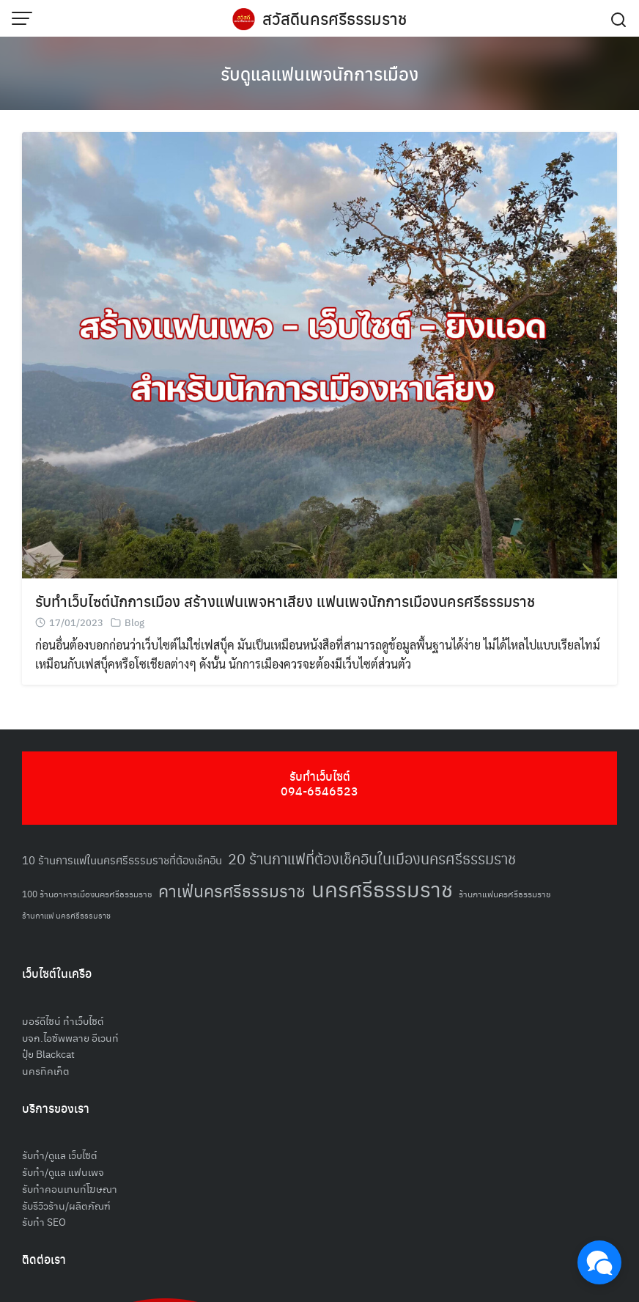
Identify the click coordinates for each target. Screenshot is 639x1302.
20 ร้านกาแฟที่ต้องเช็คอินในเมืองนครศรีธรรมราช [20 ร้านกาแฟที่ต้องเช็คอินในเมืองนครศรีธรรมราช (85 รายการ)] (372, 858)
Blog (134, 622)
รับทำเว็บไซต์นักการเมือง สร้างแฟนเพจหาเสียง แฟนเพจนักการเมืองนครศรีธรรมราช (285, 600)
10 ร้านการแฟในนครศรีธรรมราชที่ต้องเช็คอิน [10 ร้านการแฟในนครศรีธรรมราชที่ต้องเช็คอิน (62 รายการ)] (122, 859)
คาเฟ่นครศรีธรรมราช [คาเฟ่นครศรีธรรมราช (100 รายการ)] (232, 890)
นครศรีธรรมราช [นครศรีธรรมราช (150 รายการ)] (382, 888)
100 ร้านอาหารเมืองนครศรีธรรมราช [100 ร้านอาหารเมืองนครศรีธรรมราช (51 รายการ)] (87, 893)
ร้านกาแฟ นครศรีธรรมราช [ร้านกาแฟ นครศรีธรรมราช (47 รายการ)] (66, 915)
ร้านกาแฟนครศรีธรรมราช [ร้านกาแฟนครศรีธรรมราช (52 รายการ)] (505, 893)
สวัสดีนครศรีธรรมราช (334, 18)
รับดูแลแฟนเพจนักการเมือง (319, 73)
